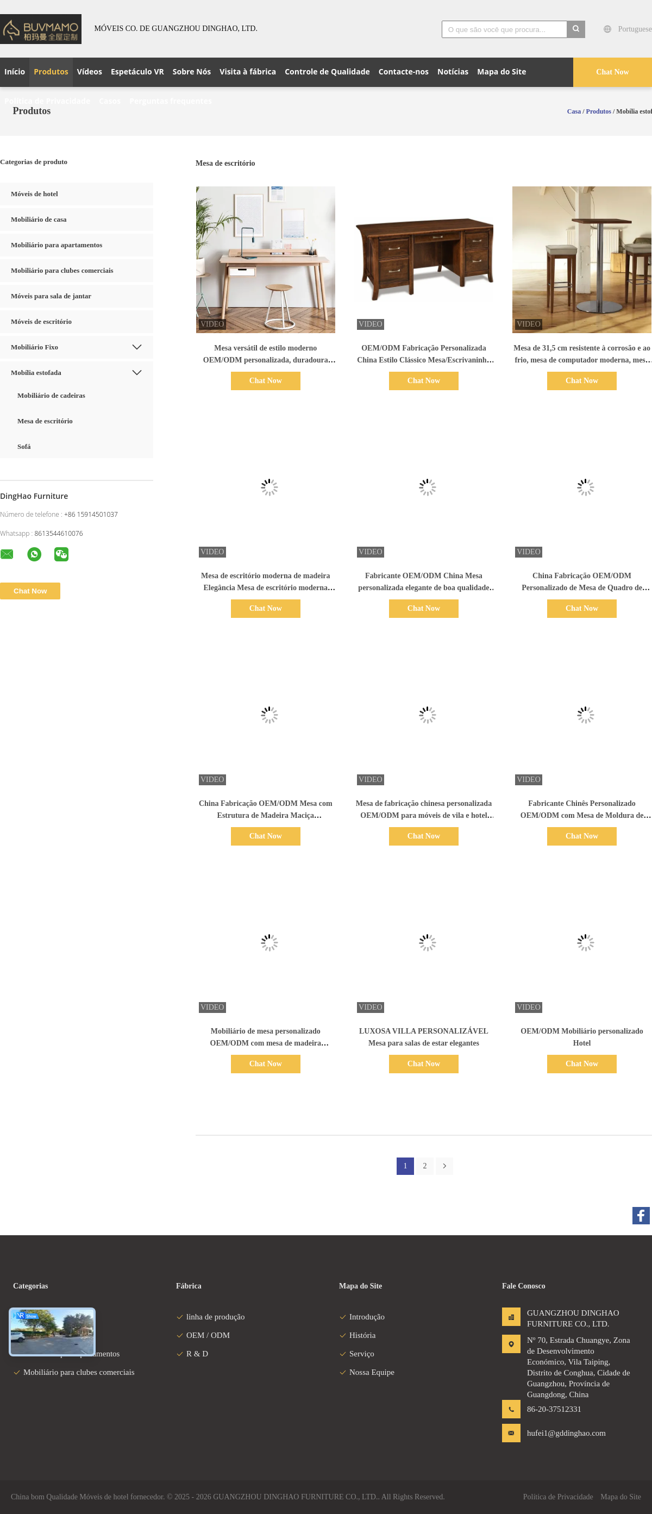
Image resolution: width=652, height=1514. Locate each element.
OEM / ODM (203, 1335)
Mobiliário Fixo (34, 347)
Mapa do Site (620, 1497)
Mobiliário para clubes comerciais (62, 270)
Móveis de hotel (34, 194)
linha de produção (210, 1316)
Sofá (24, 446)
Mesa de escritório (45, 421)
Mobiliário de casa (39, 219)
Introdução (362, 1316)
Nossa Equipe (366, 1372)
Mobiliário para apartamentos (56, 245)
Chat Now (612, 72)
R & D (192, 1353)
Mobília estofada (36, 372)
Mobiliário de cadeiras (51, 395)
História (357, 1335)
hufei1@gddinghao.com (561, 1433)
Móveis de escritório (41, 321)
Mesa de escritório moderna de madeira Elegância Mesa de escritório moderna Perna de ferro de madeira (265, 588)
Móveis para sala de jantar (51, 296)
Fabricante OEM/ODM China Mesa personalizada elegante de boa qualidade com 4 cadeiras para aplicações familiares (423, 588)
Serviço (356, 1353)
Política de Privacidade (558, 1497)
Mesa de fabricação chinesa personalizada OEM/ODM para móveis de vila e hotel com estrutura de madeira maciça (424, 815)
